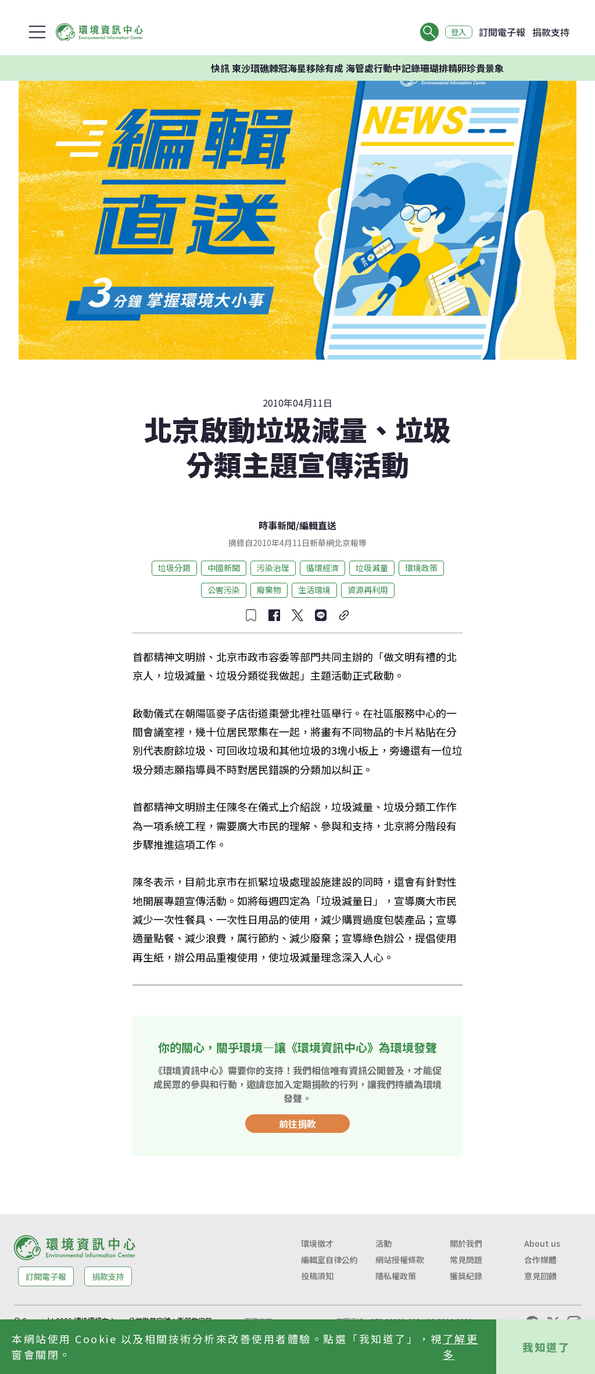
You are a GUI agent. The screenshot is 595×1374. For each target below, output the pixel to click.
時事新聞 (277, 525)
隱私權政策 (395, 1276)
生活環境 (314, 589)
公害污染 (223, 589)
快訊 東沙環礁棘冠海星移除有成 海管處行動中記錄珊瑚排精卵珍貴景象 (372, 68)
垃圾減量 (372, 567)
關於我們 (466, 1243)
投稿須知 (317, 1276)
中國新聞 (223, 567)
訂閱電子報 (502, 32)
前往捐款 (297, 1124)
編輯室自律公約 (329, 1259)
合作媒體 (540, 1259)
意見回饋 (540, 1276)
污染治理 (273, 567)
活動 (383, 1243)
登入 (457, 32)
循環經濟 (322, 567)
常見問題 (466, 1259)
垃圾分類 (174, 567)
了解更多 (461, 1346)
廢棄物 (269, 589)
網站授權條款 (399, 1259)
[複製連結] (344, 615)
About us (542, 1243)
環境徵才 (317, 1243)
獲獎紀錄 (466, 1276)
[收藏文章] (251, 615)
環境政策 (421, 567)
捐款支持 (550, 32)
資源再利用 (367, 589)
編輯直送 (317, 525)
